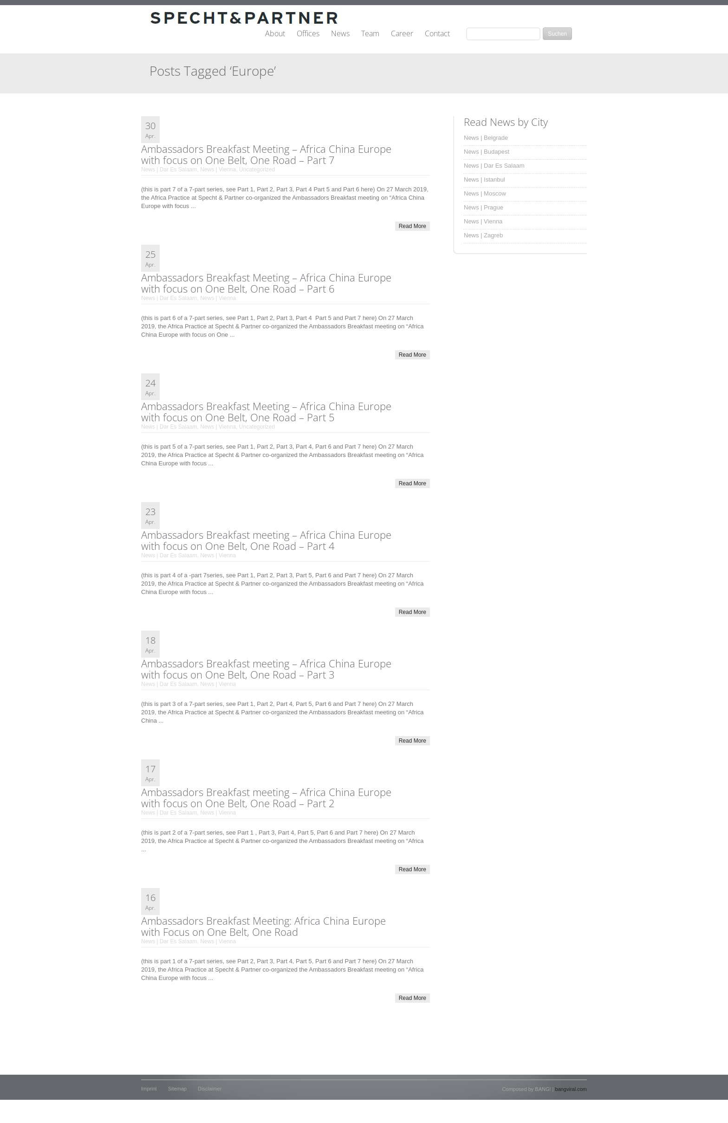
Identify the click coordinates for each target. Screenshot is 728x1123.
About (275, 34)
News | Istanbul (484, 179)
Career (402, 34)
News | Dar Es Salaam (169, 169)
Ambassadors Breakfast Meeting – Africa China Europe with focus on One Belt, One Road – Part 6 (266, 282)
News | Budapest (486, 151)
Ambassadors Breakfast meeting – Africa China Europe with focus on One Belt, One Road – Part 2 (266, 797)
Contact (437, 34)
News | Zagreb (483, 235)
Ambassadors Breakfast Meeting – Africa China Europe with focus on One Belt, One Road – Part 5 (266, 411)
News (340, 34)
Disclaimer (209, 1088)
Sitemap (177, 1088)
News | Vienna (218, 169)
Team (370, 34)
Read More (412, 226)
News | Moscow (485, 193)
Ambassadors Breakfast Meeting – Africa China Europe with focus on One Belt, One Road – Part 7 (266, 154)
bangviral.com (571, 1089)
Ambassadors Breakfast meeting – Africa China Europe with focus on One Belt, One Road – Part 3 (266, 668)
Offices (308, 34)
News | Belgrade (486, 137)
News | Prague (483, 207)
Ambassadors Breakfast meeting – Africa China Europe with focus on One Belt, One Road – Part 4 (266, 540)
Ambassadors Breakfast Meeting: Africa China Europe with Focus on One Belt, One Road (263, 926)
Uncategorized (257, 169)
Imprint (149, 1088)
